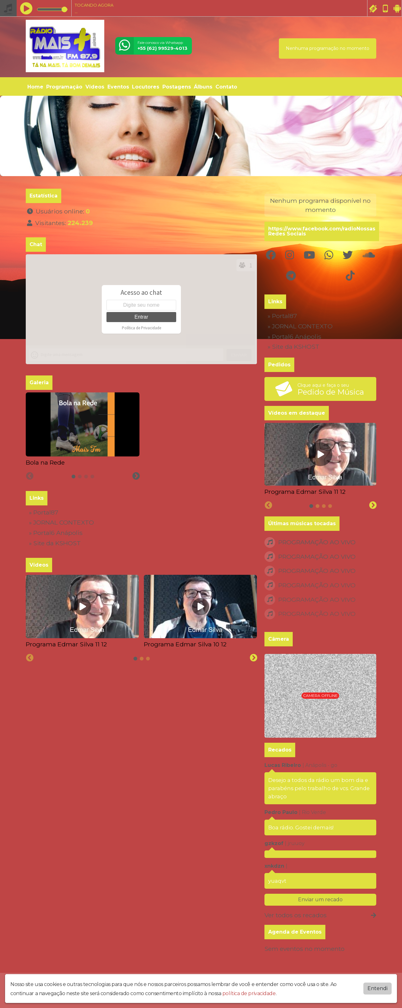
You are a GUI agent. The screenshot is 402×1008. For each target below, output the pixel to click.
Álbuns (203, 87)
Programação (64, 87)
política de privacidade (249, 993)
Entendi (377, 988)
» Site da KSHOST (55, 543)
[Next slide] (136, 476)
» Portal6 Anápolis (56, 532)
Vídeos (94, 87)
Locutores (145, 87)
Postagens (176, 87)
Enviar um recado (320, 900)
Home (35, 87)
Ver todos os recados (320, 915)
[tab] (73, 476)
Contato (226, 87)
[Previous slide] (29, 476)
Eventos (118, 87)
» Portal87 (43, 512)
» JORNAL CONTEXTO (61, 522)
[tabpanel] (82, 429)
